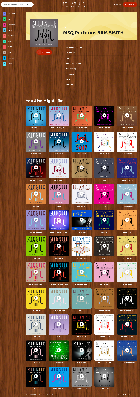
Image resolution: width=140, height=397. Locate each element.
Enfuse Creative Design (131, 395)
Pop (64, 28)
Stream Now (130, 4)
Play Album (43, 52)
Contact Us (117, 4)
